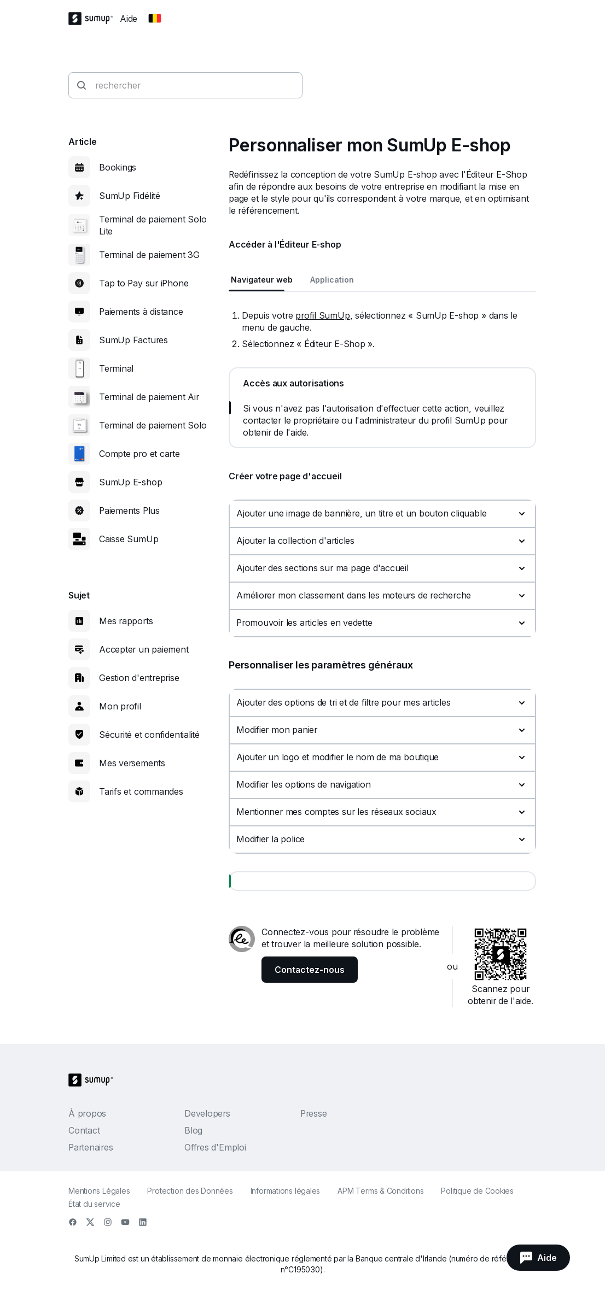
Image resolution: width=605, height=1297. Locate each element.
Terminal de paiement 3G (149, 254)
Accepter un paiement (144, 649)
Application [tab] (332, 279)
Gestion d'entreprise (139, 677)
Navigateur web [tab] (262, 279)
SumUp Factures (133, 339)
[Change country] (155, 18)
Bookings (117, 167)
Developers (207, 1113)
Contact (84, 1130)
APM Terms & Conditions (380, 1190)
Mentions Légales (99, 1190)
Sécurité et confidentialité (149, 734)
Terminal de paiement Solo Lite (153, 225)
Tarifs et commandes (141, 791)
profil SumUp (322, 315)
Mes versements (132, 763)
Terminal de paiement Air (149, 396)
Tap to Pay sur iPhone (143, 283)
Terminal (116, 368)
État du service (94, 1203)
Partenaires (90, 1147)
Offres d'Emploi (215, 1147)
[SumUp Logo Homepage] (94, 18)
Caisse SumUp (128, 538)
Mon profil (120, 706)
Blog (193, 1130)
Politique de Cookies (477, 1190)
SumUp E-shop (130, 482)
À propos (87, 1113)
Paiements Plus (129, 510)
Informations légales (286, 1190)
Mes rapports (126, 620)
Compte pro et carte (139, 453)
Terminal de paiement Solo (153, 425)
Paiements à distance (141, 311)
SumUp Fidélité (129, 195)
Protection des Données (189, 1190)
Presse (313, 1113)
